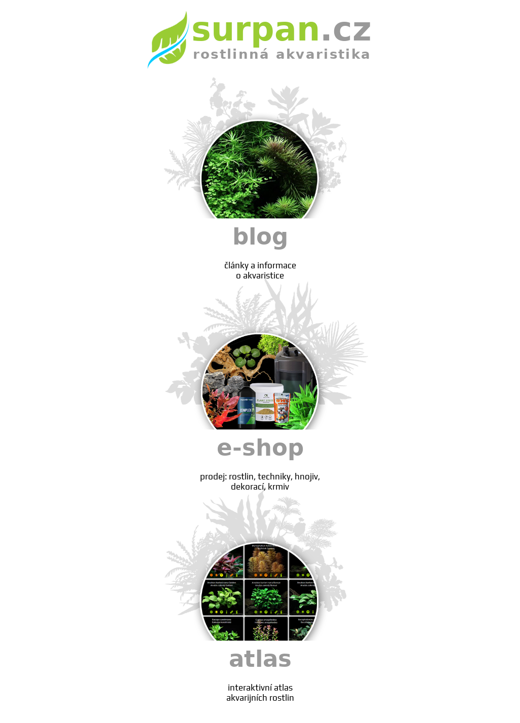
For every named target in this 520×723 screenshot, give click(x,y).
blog (260, 251)
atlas (260, 674)
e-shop (260, 463)
